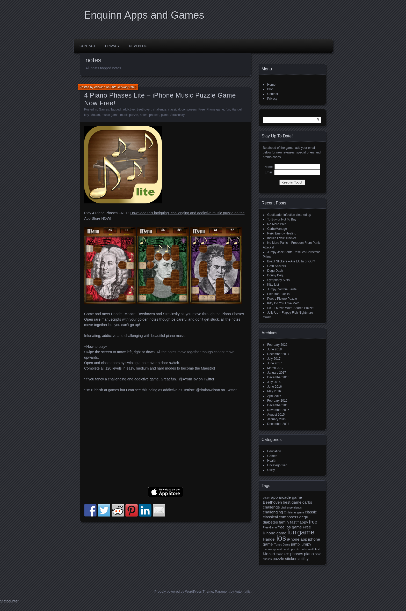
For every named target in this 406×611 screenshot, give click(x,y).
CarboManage (277, 229)
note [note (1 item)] (286, 554)
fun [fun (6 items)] (291, 532)
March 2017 (275, 368)
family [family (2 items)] (284, 522)
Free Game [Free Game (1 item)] (270, 527)
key (86, 115)
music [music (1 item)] (279, 554)
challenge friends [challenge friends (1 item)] (291, 507)
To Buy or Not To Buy (281, 219)
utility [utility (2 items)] (303, 558)
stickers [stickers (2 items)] (292, 558)
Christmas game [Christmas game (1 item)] (294, 512)
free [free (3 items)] (313, 522)
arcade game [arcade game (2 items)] (290, 497)
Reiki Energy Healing (281, 233)
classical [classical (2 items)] (270, 517)
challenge (159, 109)
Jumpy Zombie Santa (281, 289)
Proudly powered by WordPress (178, 591)
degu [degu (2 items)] (303, 517)
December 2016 (278, 377)
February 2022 (277, 345)
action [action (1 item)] (266, 497)
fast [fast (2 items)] (293, 522)
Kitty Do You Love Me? (283, 303)
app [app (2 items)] (274, 497)
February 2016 (277, 400)
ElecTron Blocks (278, 294)
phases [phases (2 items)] (296, 553)
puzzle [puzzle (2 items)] (278, 558)
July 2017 (273, 358)
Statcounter (9, 601)
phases (154, 115)
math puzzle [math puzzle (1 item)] (291, 549)
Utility (271, 470)
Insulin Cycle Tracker (281, 238)
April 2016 (274, 396)
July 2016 (273, 382)
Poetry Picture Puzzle (282, 298)
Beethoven (143, 109)
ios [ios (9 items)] (281, 538)
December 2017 (278, 354)
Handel (237, 109)
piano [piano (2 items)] (309, 553)
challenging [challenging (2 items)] (273, 512)
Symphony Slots (278, 280)
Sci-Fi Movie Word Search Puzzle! (290, 308)
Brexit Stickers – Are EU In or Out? (291, 261)
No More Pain (276, 224)
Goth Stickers (276, 266)
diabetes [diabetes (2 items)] (270, 522)
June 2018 (274, 349)
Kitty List (273, 284)
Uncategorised (277, 465)
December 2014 (278, 424)
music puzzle (129, 115)
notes (143, 115)
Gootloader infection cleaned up (289, 215)
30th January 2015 (123, 87)
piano (165, 115)
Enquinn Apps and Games (144, 15)
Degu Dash (275, 271)
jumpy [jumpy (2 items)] (306, 544)
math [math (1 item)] (280, 549)
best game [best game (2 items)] (292, 502)
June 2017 (274, 363)
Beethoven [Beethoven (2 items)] (272, 502)
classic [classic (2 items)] (311, 512)
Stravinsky (177, 115)
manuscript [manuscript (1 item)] (269, 549)
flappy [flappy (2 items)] (303, 522)
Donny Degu (276, 275)
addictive (128, 109)
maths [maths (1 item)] (303, 549)
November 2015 (278, 410)
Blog (270, 89)
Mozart (95, 115)
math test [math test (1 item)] (314, 549)
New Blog (138, 46)
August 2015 (276, 414)
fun (228, 109)
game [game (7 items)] (306, 532)
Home (271, 84)
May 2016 (274, 391)
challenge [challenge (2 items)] (271, 507)
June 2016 (274, 386)
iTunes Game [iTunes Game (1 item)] (282, 544)
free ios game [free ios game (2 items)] (290, 527)
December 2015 (278, 405)
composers (189, 109)
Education (274, 451)
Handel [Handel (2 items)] (269, 539)
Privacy (112, 46)
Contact (87, 46)
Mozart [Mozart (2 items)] (269, 553)
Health (271, 460)
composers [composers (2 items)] (289, 517)
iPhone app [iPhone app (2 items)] (297, 539)
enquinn (99, 87)
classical (174, 109)
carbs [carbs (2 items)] (307, 502)
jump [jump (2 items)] (295, 544)
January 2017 (276, 372)
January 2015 (276, 419)
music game (110, 115)
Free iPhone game (211, 109)
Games (104, 109)
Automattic (243, 591)
